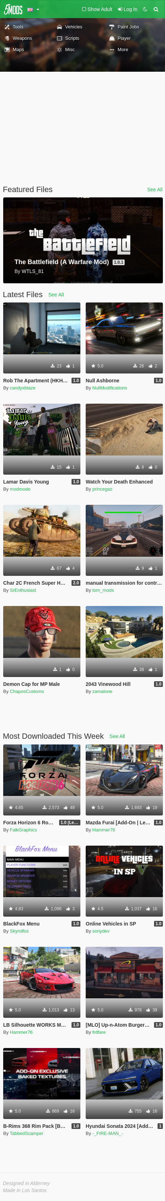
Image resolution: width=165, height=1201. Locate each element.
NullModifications (109, 388)
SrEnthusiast (23, 590)
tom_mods (103, 590)
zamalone (102, 691)
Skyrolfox (19, 931)
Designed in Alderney (26, 1183)
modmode (20, 489)
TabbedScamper (27, 1133)
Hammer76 (103, 829)
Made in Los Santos (25, 1190)
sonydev (100, 931)
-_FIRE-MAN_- (107, 1133)
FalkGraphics (23, 829)
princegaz (102, 489)
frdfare (99, 1032)
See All (155, 189)
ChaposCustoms (27, 691)
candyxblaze (22, 388)
